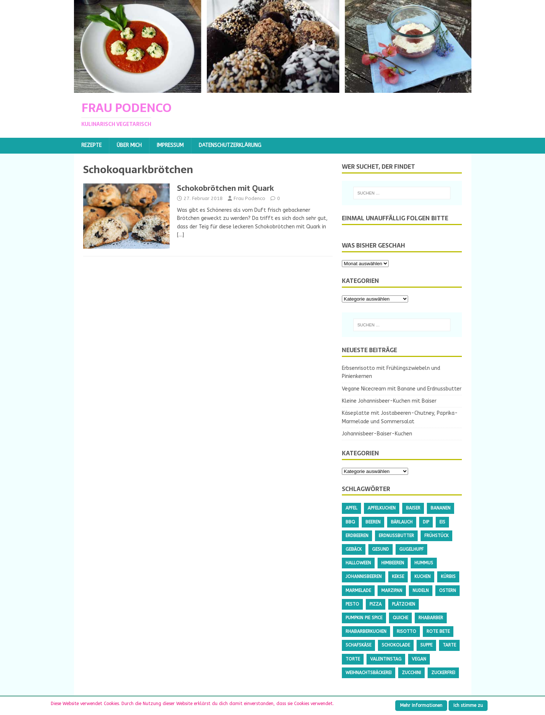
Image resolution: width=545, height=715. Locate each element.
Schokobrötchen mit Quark (225, 188)
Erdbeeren (357, 535)
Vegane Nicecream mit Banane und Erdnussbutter (401, 389)
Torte (353, 659)
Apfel (351, 508)
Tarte (449, 645)
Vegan (419, 659)
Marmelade (358, 590)
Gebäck (354, 549)
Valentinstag (385, 659)
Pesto (352, 604)
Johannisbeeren (364, 576)
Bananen (440, 508)
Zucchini (411, 672)
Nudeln (421, 590)
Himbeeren (392, 562)
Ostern (447, 590)
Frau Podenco (249, 198)
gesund (380, 549)
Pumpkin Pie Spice (364, 617)
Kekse (398, 576)
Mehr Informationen (421, 705)
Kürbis (448, 576)
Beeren (373, 522)
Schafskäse (358, 645)
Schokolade (396, 645)
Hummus (423, 562)
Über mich (129, 145)
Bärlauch (402, 522)
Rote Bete (438, 631)
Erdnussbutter (396, 535)
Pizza (375, 604)
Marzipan (391, 590)
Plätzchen (403, 604)
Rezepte (91, 145)
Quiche (400, 617)
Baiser (413, 508)
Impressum (170, 145)
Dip (426, 522)
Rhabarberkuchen (366, 631)
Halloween (358, 562)
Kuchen (422, 576)
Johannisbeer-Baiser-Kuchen (377, 434)
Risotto (406, 631)
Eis (442, 522)
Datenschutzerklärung (230, 145)
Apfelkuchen (382, 508)
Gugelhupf (411, 549)
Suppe (426, 645)
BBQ (350, 522)
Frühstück (436, 535)
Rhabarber (430, 617)
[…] (180, 235)
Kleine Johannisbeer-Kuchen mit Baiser (389, 401)
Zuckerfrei (443, 672)
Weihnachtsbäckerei (369, 672)
